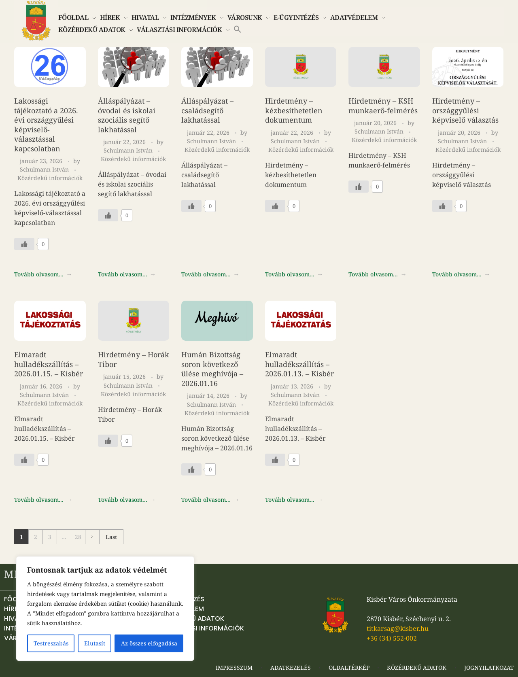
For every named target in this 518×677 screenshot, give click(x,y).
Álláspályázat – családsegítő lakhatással (207, 110)
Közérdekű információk (50, 178)
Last (111, 537)
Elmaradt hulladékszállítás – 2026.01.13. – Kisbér (299, 364)
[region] (105, 608)
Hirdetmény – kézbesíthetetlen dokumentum (294, 110)
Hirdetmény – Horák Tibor (133, 359)
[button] (238, 28)
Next (92, 536)
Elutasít (94, 643)
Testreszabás (51, 643)
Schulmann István (45, 169)
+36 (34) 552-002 (392, 638)
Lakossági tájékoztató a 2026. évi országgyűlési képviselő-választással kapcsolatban (46, 124)
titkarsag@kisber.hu (398, 628)
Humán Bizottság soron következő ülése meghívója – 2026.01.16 (212, 369)
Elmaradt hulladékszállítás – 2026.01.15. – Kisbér (48, 364)
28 (78, 537)
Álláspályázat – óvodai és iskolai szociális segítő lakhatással (126, 115)
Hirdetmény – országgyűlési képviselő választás (465, 110)
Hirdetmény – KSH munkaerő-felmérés (383, 105)
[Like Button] (24, 244)
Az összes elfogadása (149, 643)
